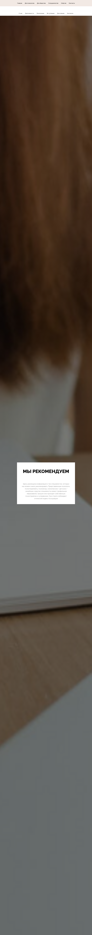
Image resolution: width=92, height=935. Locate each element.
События (63, 3)
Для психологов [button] (29, 3)
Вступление (50, 13)
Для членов (60, 13)
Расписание (40, 13)
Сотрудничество (53, 3)
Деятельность (29, 13)
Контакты (72, 3)
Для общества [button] (41, 3)
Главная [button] (19, 3)
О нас (20, 13)
